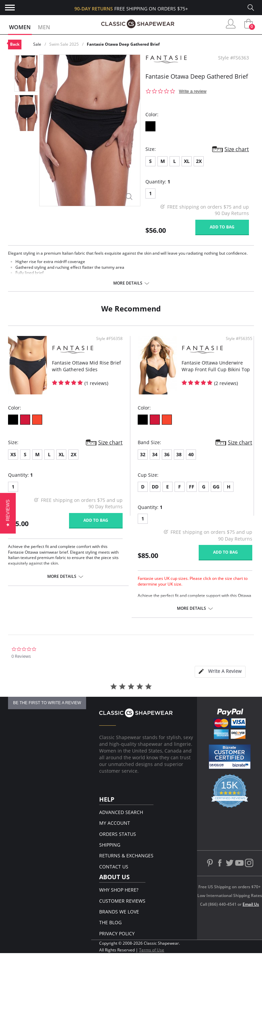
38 (179, 454)
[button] (8, 513)
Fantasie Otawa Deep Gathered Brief (123, 44)
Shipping (109, 845)
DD (155, 486)
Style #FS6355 (239, 338)
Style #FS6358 (109, 338)
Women (20, 27)
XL (187, 161)
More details (127, 283)
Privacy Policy (117, 933)
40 (191, 454)
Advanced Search (121, 812)
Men (44, 27)
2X (199, 161)
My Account (114, 823)
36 (167, 454)
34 (154, 454)
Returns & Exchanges (126, 855)
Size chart (236, 149)
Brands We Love (119, 911)
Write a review (192, 91)
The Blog (110, 922)
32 (142, 454)
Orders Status (117, 834)
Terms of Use (151, 950)
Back (14, 44)
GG (216, 486)
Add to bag (222, 227)
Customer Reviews (122, 901)
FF (191, 486)
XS (13, 454)
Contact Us (113, 866)
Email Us (251, 904)
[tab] (220, 672)
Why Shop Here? (118, 890)
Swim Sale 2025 (64, 44)
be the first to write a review (47, 702)
